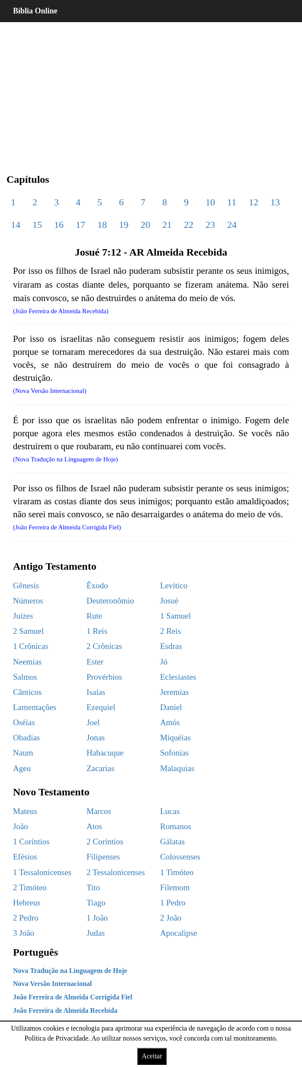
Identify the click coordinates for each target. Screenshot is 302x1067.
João (20, 826)
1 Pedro (173, 902)
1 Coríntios (31, 841)
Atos (94, 826)
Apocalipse (178, 932)
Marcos (99, 811)
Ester (95, 661)
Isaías (96, 692)
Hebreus (26, 902)
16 (59, 224)
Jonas (96, 737)
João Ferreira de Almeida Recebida (65, 1010)
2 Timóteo (30, 887)
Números (28, 600)
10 (210, 202)
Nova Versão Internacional (52, 983)
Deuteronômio (110, 600)
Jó (163, 661)
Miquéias (175, 737)
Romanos (175, 826)
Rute (94, 615)
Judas (96, 932)
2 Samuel (28, 631)
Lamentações (34, 707)
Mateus (25, 811)
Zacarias (100, 768)
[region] (151, 91)
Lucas (170, 811)
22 (188, 224)
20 (145, 224)
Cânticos (27, 692)
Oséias (24, 722)
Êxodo (97, 585)
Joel (93, 722)
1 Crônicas (30, 646)
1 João (97, 917)
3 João (23, 932)
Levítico (173, 585)
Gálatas (172, 841)
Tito (93, 887)
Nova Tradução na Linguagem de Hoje (70, 970)
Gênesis (26, 585)
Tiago (96, 902)
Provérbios (104, 676)
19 (124, 224)
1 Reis (97, 631)
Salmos (25, 676)
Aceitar (151, 1056)
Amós (170, 722)
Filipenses (103, 856)
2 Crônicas (104, 646)
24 (232, 224)
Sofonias (174, 752)
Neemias (27, 661)
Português (35, 952)
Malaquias (177, 768)
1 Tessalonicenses (42, 872)
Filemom (175, 887)
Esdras (171, 646)
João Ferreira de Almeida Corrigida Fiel (72, 997)
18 (102, 224)
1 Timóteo (177, 872)
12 (253, 202)
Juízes (23, 615)
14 (15, 224)
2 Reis (170, 631)
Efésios (25, 856)
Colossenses (180, 856)
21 (167, 224)
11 (231, 202)
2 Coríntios (105, 841)
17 (80, 224)
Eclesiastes (178, 676)
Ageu (22, 768)
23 (210, 224)
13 (275, 202)
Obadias (26, 737)
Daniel (171, 707)
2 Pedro (26, 917)
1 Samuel (175, 615)
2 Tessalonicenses (116, 872)
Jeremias (174, 692)
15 (37, 224)
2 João (170, 917)
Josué (169, 600)
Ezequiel (101, 707)
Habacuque (105, 752)
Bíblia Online (35, 10)
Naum (23, 752)
